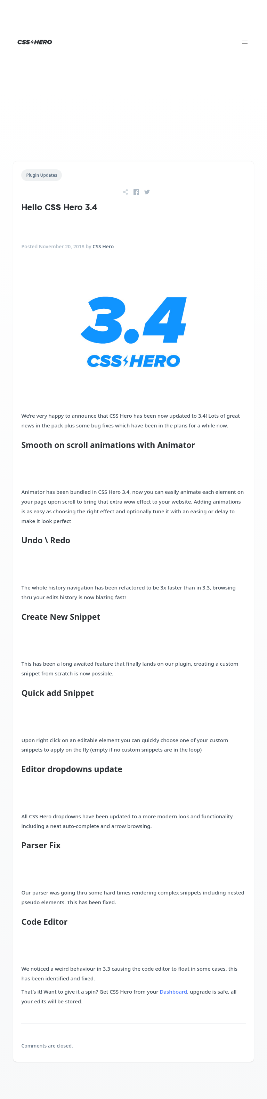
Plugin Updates (41, 175)
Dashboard (173, 991)
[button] (245, 42)
